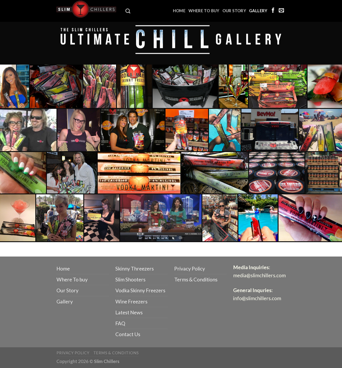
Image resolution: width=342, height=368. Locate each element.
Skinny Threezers (134, 268)
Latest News (129, 312)
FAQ (120, 323)
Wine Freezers (131, 301)
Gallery (258, 10)
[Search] (127, 11)
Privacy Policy (189, 268)
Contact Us (127, 334)
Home (179, 10)
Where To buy (203, 10)
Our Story (234, 10)
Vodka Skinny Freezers (140, 290)
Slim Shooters (130, 279)
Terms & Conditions (195, 279)
